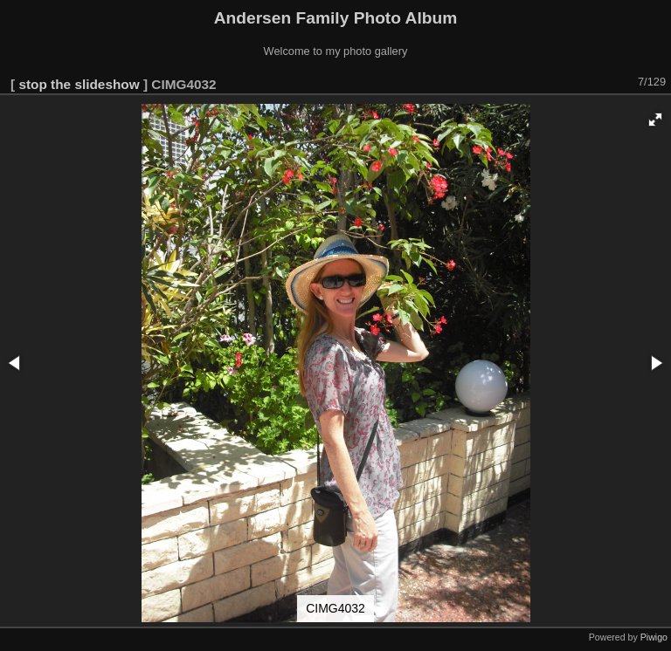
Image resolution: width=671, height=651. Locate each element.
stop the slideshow (78, 84)
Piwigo (654, 637)
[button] (655, 120)
